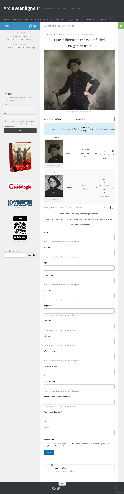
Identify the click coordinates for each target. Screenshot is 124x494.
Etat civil (47, 290)
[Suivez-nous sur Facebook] (30, 26)
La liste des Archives (43, 19)
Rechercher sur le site (11, 251)
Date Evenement (50, 366)
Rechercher (31, 255)
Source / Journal (51, 381)
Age (45, 262)
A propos (101, 19)
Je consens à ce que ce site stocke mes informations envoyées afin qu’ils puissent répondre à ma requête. (79, 445)
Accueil (6, 19)
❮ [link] (105, 207)
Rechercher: (81, 119)
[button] (62, 129)
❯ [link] (113, 207)
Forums (90, 19)
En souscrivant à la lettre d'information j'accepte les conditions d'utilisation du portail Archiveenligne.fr (20, 124)
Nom (46, 232)
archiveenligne (52, 34)
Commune (48, 321)
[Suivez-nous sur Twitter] (35, 26)
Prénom (46, 421)
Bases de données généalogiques (69, 19)
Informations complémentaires (57, 397)
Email (5, 113)
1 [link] (108, 207)
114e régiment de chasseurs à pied (59, 26)
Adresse (47, 336)
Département (49, 351)
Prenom (47, 247)
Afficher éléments (53, 119)
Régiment (48, 305)
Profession (48, 275)
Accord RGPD (50, 440)
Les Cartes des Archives (21, 19)
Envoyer (49, 452)
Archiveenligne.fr (22, 8)
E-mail (47, 427)
